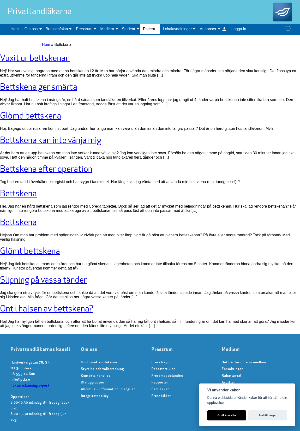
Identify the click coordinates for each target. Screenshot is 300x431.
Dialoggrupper (92, 382)
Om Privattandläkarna (99, 362)
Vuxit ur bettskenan (35, 58)
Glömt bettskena (30, 251)
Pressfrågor (161, 362)
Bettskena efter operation (46, 169)
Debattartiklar (163, 369)
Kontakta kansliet (95, 376)
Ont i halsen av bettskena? (46, 309)
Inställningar (267, 415)
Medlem (107, 29)
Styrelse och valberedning (102, 369)
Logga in (238, 29)
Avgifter (228, 382)
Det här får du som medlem (244, 362)
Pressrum (84, 29)
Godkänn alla (226, 415)
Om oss (31, 29)
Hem (15, 29)
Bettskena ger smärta (38, 87)
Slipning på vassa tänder (43, 280)
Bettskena (18, 194)
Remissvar (160, 389)
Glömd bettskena (30, 116)
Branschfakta (57, 29)
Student (128, 29)
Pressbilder (161, 396)
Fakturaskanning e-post (30, 386)
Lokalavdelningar (177, 29)
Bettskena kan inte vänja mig (50, 141)
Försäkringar (232, 369)
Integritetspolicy (95, 396)
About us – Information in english (108, 389)
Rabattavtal (231, 376)
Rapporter (159, 382)
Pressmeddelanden (167, 376)
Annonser (208, 29)
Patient (149, 29)
